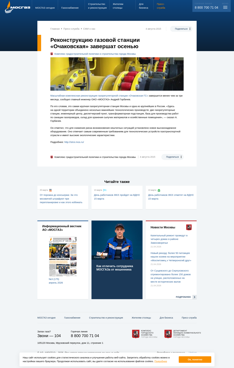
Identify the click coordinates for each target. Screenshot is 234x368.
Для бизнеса (166, 317)
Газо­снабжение (72, 317)
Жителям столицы (141, 317)
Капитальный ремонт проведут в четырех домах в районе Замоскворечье (169, 239)
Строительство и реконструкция (106, 317)
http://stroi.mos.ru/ (74, 142)
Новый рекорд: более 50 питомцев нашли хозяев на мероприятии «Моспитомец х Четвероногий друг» (171, 257)
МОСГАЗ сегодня (46, 317)
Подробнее (160, 361)
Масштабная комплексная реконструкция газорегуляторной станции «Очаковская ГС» (99, 95)
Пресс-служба (189, 317)
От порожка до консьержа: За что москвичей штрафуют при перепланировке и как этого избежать (61, 199)
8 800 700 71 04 (206, 7)
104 (57, 335)
